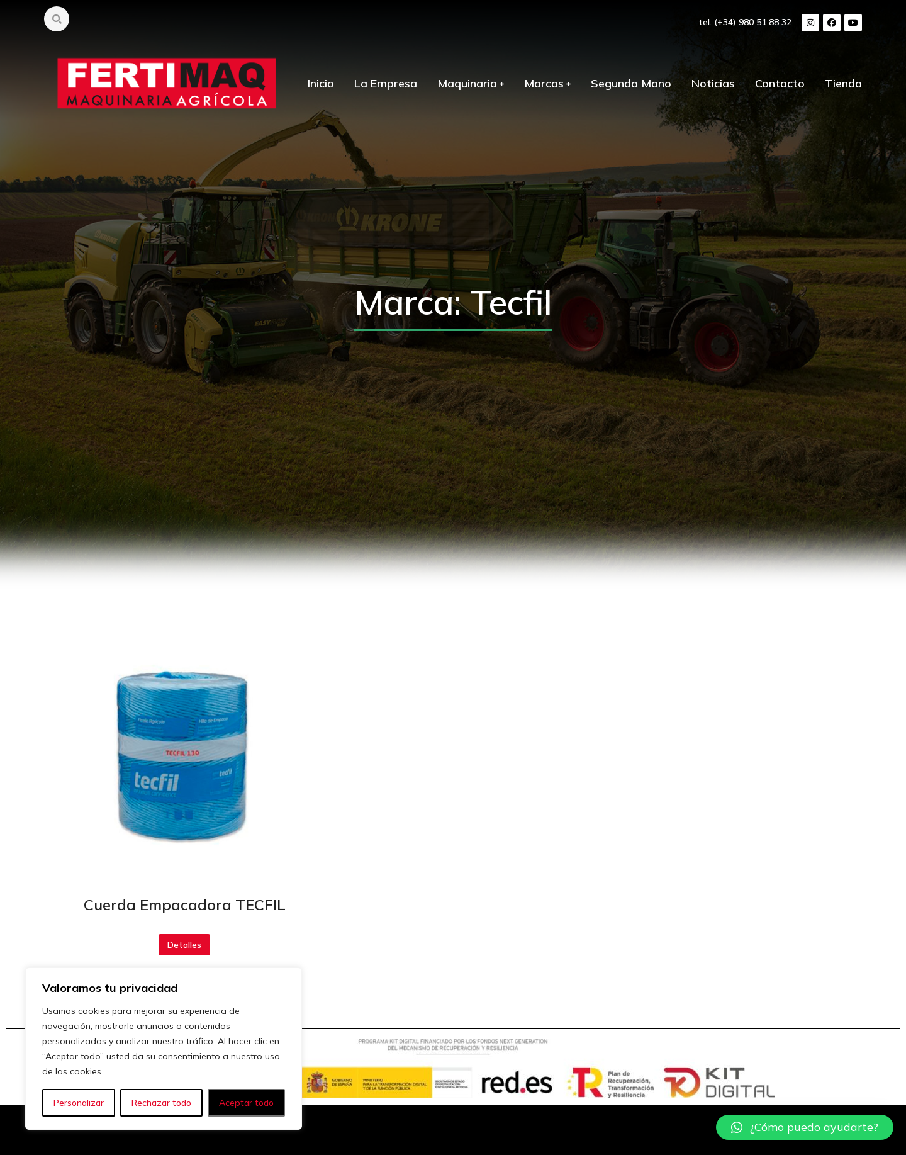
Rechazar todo (161, 1102)
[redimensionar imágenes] (184, 754)
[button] (804, 1127)
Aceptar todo (246, 1102)
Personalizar (78, 1102)
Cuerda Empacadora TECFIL (185, 904)
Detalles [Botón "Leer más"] (184, 944)
